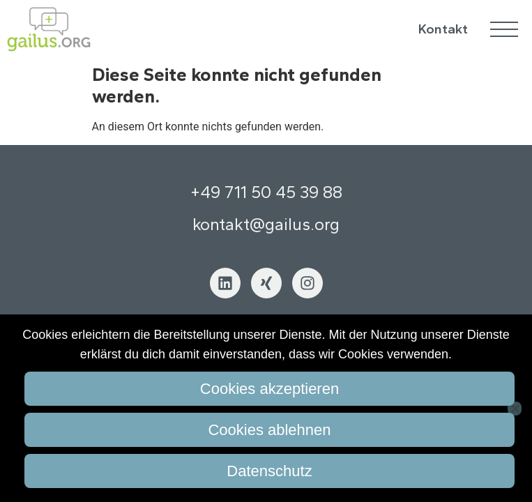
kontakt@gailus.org (266, 224)
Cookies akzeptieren (269, 388)
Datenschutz (269, 471)
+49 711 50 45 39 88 (266, 192)
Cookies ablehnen (269, 430)
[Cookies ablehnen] (515, 409)
